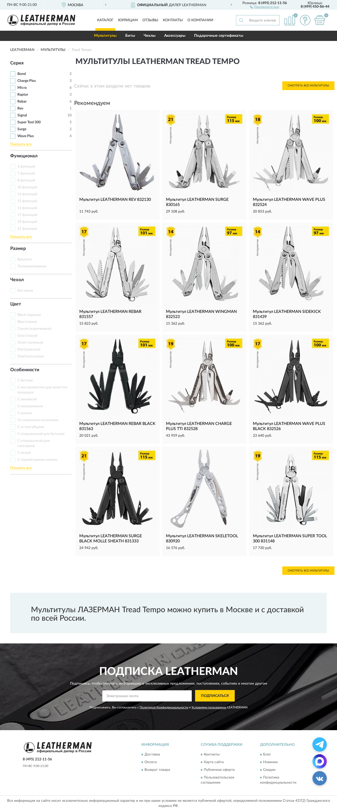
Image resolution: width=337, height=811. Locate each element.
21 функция (27, 229)
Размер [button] (18, 248)
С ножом (24, 413)
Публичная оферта (219, 770)
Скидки (269, 770)
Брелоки (24, 259)
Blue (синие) (27, 322)
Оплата (150, 762)
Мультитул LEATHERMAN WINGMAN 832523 (201, 314)
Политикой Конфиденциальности (164, 707)
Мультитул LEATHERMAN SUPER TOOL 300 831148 (290, 538)
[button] (264, 6)
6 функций (26, 166)
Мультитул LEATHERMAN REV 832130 (115, 200)
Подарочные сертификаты (218, 36)
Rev (20, 108)
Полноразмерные (31, 266)
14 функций (27, 194)
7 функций (26, 173)
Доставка (152, 755)
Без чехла (25, 290)
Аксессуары (174, 36)
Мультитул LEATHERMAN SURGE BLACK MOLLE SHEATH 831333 (110, 538)
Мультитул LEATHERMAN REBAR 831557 (110, 314)
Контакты (173, 20)
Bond (21, 74)
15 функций (27, 201)
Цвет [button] (15, 304)
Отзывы (150, 20)
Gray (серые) (27, 335)
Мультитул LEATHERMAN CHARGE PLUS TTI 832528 (199, 426)
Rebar (22, 101)
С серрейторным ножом (37, 460)
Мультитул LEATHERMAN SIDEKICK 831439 (287, 314)
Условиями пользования (209, 707)
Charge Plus (26, 81)
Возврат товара (157, 770)
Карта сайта (214, 762)
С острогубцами (30, 427)
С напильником (30, 406)
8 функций (26, 180)
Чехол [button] (17, 280)
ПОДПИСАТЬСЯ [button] (215, 696)
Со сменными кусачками (37, 420)
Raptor (22, 94)
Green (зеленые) (30, 342)
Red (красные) (28, 349)
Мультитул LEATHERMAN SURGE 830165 (197, 202)
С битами (25, 380)
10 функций (27, 187)
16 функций (27, 208)
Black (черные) (29, 315)
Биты (130, 36)
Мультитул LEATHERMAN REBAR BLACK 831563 (117, 426)
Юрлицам (128, 20)
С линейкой (27, 399)
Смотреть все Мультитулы (308, 85)
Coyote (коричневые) (34, 329)
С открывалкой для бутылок (41, 434)
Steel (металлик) (30, 356)
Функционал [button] (24, 156)
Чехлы (149, 36)
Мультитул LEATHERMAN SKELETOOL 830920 (202, 538)
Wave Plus (25, 136)
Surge (21, 129)
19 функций (27, 222)
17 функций (27, 215)
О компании (200, 20)
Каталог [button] (105, 20)
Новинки (270, 762)
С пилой (24, 453)
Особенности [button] (24, 370)
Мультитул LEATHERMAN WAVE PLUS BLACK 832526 (289, 426)
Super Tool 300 (29, 122)
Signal (22, 115)
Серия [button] (17, 63)
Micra (22, 88)
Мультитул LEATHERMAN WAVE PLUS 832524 (289, 202)
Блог (267, 755)
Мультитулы (105, 36)
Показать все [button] (21, 144)
